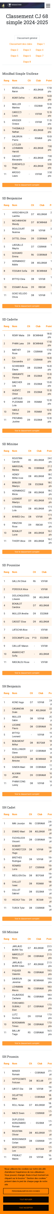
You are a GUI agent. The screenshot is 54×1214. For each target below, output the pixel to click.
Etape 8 (27, 61)
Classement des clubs (21, 44)
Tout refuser (26, 1200)
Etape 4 (39, 50)
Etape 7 (39, 55)
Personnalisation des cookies (26, 1191)
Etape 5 (14, 55)
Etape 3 (27, 50)
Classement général (27, 38)
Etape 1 (41, 44)
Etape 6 (27, 55)
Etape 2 (14, 50)
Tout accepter (26, 1208)
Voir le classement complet (27, 185)
